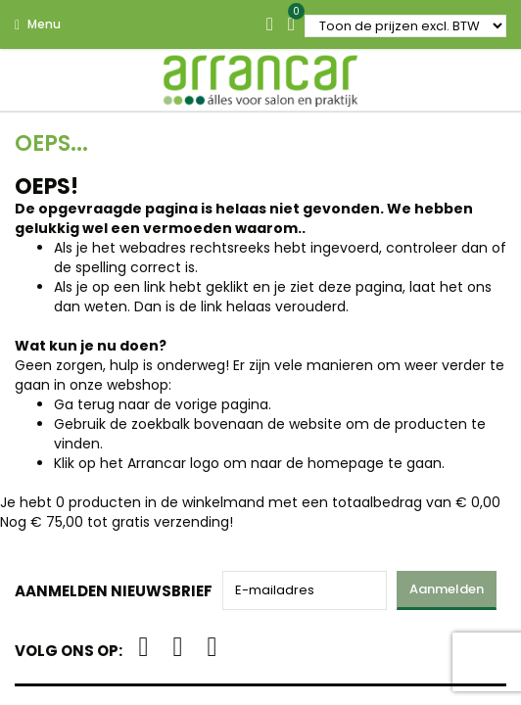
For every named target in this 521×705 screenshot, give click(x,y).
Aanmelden (446, 589)
